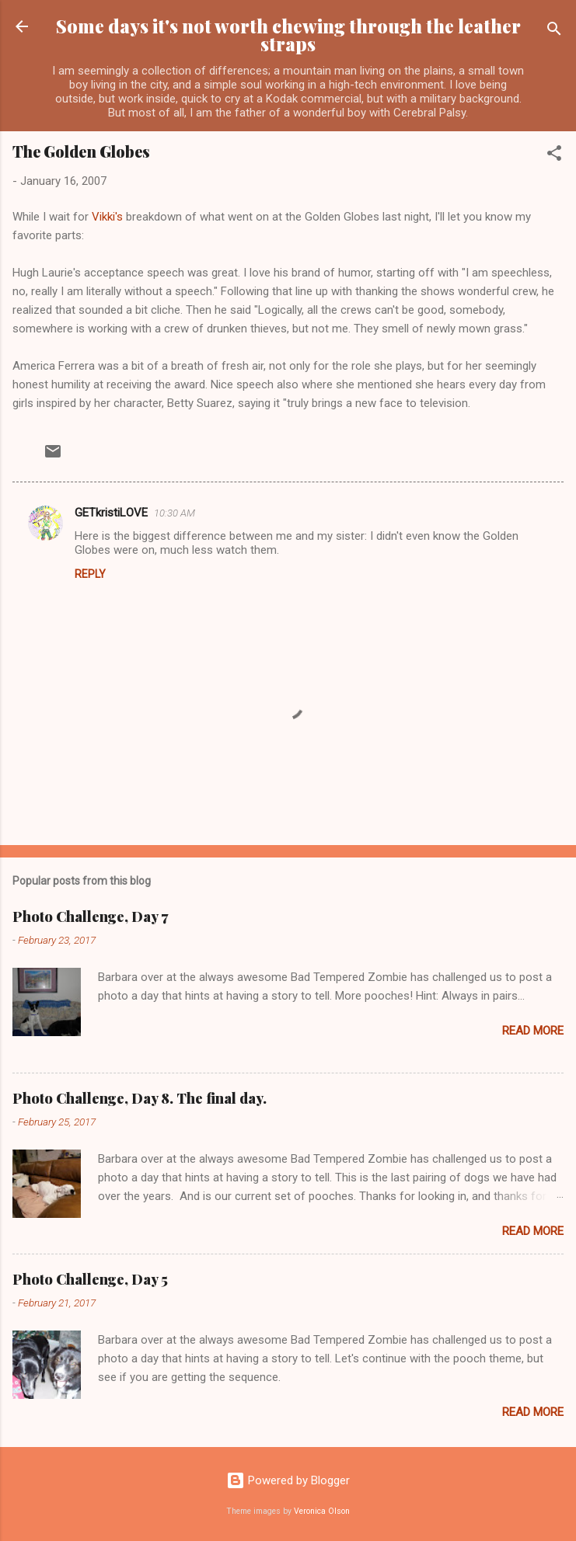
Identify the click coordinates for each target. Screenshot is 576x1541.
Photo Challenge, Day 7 (90, 916)
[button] (554, 156)
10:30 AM (174, 513)
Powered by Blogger (288, 1480)
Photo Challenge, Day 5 (90, 1279)
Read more (533, 1031)
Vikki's (109, 217)
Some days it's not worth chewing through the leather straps (288, 35)
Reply (90, 574)
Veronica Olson (322, 1511)
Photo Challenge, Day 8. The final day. (139, 1098)
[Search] (554, 31)
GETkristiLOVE (111, 513)
